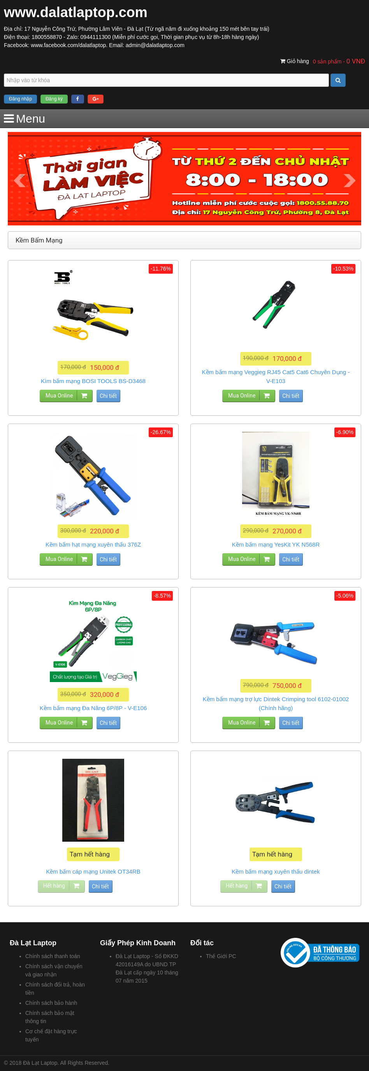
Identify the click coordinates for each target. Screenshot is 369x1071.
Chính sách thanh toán (52, 956)
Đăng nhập (20, 99)
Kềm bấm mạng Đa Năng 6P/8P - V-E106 (93, 708)
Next (349, 180)
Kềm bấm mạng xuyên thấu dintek (276, 871)
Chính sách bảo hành (51, 1003)
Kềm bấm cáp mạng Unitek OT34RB (93, 871)
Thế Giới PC (221, 956)
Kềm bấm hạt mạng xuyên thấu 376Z (93, 544)
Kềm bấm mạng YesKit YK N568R (276, 544)
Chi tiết (108, 396)
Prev (20, 180)
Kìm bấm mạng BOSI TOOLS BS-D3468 (93, 381)
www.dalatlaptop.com (76, 12)
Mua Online (59, 395)
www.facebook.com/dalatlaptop (68, 45)
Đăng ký (54, 99)
